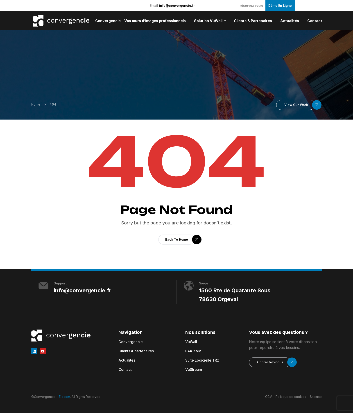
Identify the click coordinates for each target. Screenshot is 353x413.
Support (60, 283)
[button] (295, 105)
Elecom (64, 397)
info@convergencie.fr (177, 5)
